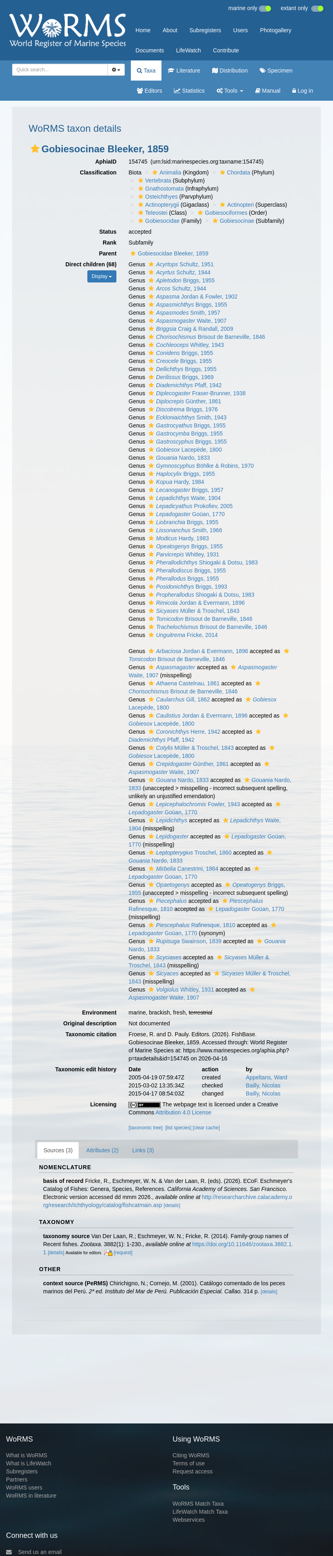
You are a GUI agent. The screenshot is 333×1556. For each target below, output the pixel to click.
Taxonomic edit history (85, 1069)
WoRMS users (24, 1487)
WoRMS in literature (31, 1495)
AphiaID (105, 161)
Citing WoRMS (191, 1455)
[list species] (178, 1128)
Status (108, 231)
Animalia (165, 172)
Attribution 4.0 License (183, 1112)
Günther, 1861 (184, 401)
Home (143, 30)
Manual (268, 90)
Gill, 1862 (178, 699)
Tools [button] (230, 90)
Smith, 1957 (183, 312)
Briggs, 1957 (185, 490)
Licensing (103, 1104)
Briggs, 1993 (187, 586)
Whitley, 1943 (185, 345)
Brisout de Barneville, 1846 (206, 337)
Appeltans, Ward (266, 1077)
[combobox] (60, 70)
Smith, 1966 (184, 530)
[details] (172, 1205)
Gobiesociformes (221, 213)
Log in (302, 90)
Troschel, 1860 (189, 852)
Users (240, 30)
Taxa (146, 70)
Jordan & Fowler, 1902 (192, 296)
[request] (123, 1252)
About (170, 30)
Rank (109, 242)
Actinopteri (236, 204)
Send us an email (34, 1552)
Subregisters (205, 30)
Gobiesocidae (158, 221)
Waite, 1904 (184, 498)
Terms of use (189, 1463)
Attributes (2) (102, 1150)
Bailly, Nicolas (263, 1085)
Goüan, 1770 (186, 514)
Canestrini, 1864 (182, 868)
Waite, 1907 (186, 320)
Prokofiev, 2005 (189, 506)
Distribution (230, 70)
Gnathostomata (160, 188)
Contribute (226, 50)
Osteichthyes (157, 196)
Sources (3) (57, 1150)
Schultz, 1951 (180, 264)
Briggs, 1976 (182, 409)
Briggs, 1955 (181, 280)
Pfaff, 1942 (184, 385)
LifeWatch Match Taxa (200, 1511)
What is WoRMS (26, 1455)
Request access (193, 1471)
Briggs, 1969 (180, 377)
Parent (108, 253)
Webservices (189, 1520)
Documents (150, 50)
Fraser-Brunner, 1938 (196, 393)
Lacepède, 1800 (184, 449)
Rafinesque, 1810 (191, 925)
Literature (184, 70)
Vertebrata (154, 180)
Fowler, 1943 (193, 804)
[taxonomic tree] (145, 1128)
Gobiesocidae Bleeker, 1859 (168, 253)
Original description (89, 1023)
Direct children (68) (91, 264)
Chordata (234, 172)
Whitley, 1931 (183, 554)
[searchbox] (57, 69)
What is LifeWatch (28, 1463)
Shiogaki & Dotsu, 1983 (202, 562)
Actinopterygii (157, 204)
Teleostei (152, 213)
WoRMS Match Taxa (198, 1503)
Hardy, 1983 (178, 538)
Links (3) (143, 1150)
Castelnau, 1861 (183, 683)
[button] (35, 149)
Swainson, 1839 (184, 941)
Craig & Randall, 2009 (190, 329)
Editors (149, 90)
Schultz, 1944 (178, 272)
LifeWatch (188, 50)
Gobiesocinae (232, 221)
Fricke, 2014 (182, 635)
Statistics (189, 90)
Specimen (276, 70)
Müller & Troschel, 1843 (193, 611)
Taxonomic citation (91, 1034)
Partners (16, 1479)
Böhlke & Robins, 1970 (200, 466)
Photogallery (276, 30)
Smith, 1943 (186, 417)
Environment (99, 1012)
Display (102, 276)
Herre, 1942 (183, 731)
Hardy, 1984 (175, 482)
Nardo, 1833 (178, 457)
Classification (98, 172)
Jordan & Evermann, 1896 (195, 603)
